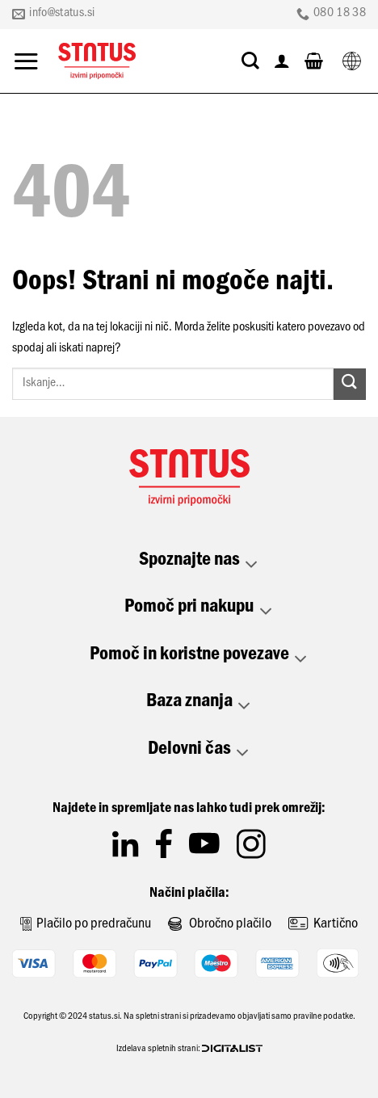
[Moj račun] (282, 60)
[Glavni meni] (26, 61)
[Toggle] (252, 564)
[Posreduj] (350, 384)
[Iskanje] (250, 60)
